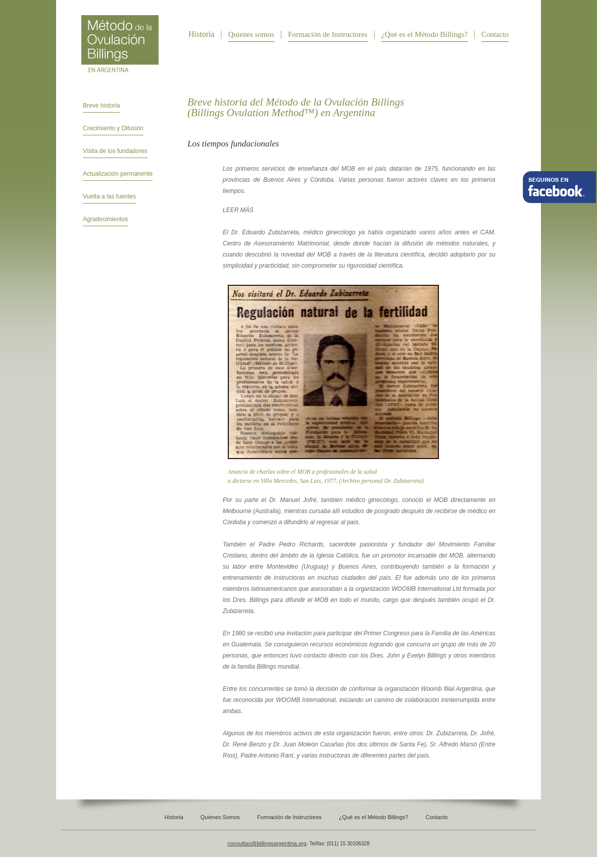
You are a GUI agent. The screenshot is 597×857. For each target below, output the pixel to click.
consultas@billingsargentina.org (267, 843)
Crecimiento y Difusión (113, 128)
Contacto (495, 34)
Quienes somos (251, 34)
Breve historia (101, 105)
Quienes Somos (220, 817)
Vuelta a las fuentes (109, 196)
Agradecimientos (105, 219)
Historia (174, 817)
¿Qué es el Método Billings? (424, 34)
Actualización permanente (118, 173)
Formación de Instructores (327, 34)
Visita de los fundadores (115, 151)
